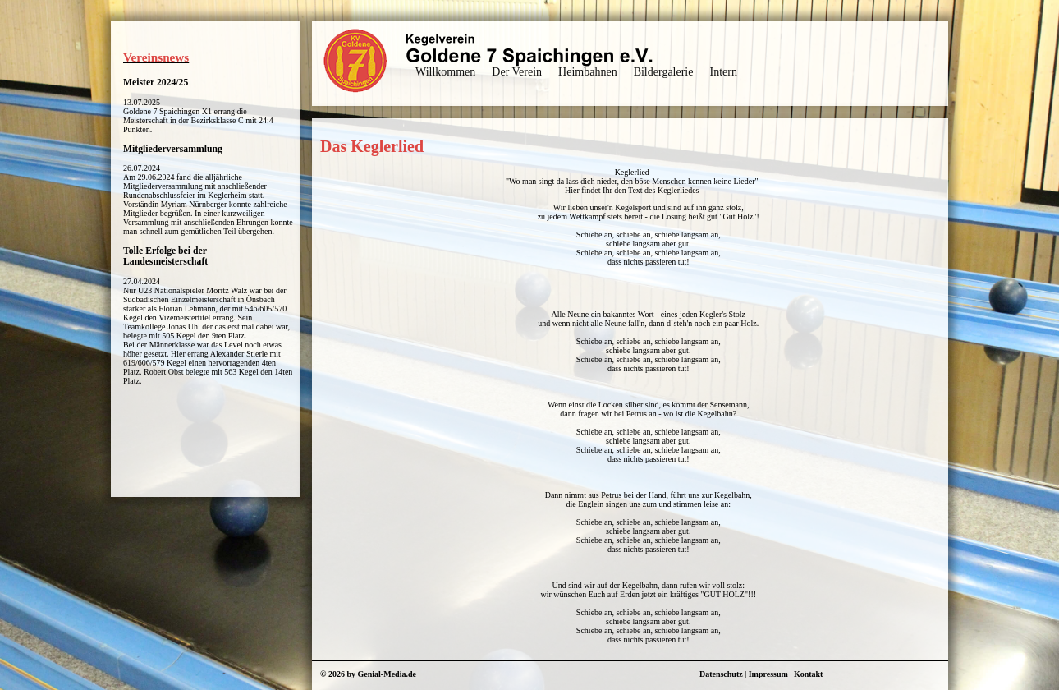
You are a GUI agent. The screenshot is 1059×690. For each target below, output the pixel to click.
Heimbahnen (587, 72)
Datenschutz (721, 673)
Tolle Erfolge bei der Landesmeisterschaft (165, 256)
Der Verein (517, 72)
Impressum (768, 673)
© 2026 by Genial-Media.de (368, 673)
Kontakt (808, 673)
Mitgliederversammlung (172, 149)
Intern (722, 72)
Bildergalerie (664, 72)
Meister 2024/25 (155, 82)
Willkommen (445, 72)
